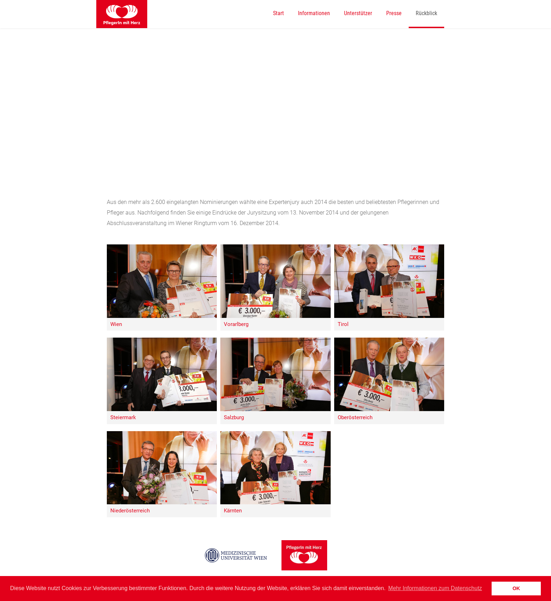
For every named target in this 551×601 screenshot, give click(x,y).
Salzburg (234, 418)
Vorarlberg (236, 324)
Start (278, 13)
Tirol (343, 324)
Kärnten (233, 511)
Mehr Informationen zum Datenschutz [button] (435, 588)
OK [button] (516, 588)
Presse (394, 13)
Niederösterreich (130, 511)
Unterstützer (358, 13)
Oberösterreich (355, 418)
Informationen (314, 13)
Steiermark (123, 418)
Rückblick (426, 13)
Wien (116, 324)
